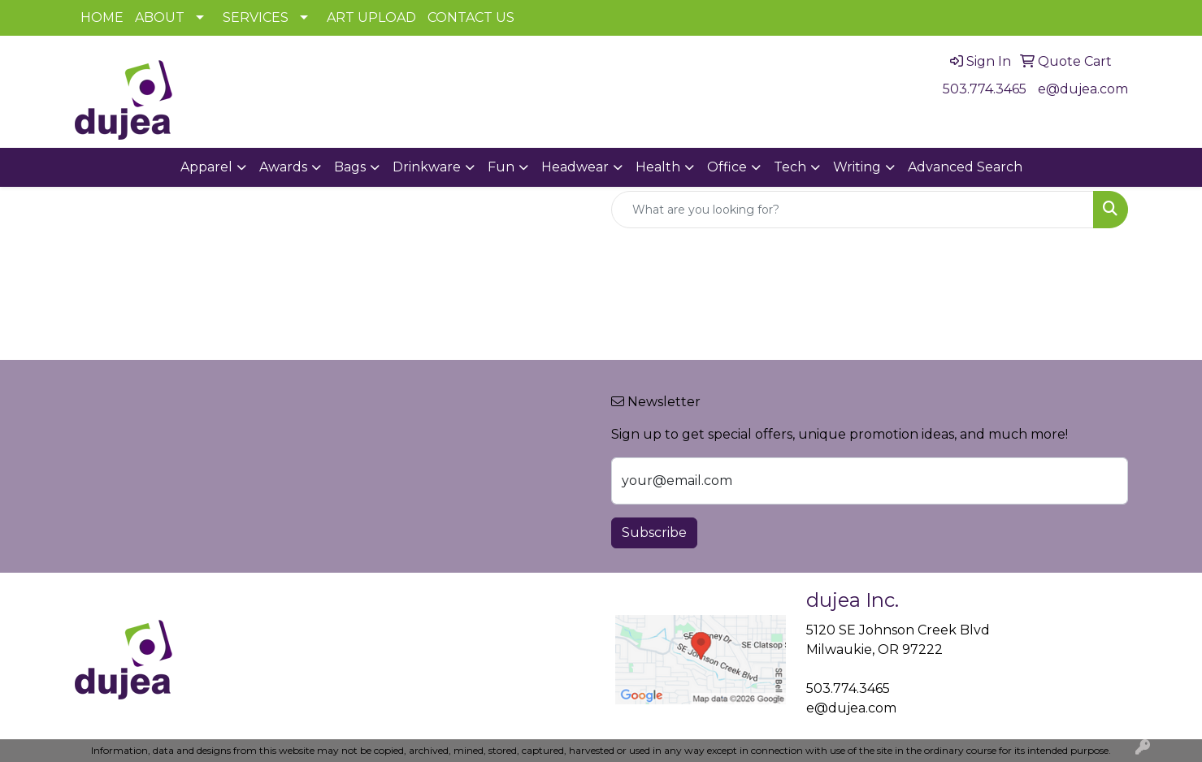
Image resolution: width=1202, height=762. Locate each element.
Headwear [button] (575, 167)
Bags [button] (350, 167)
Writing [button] (857, 167)
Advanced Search (965, 167)
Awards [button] (283, 167)
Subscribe (654, 532)
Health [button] (658, 167)
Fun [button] (501, 167)
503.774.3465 (984, 89)
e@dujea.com (1083, 89)
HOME (102, 17)
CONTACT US (470, 17)
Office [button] (727, 167)
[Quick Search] (852, 209)
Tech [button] (790, 167)
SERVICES (256, 17)
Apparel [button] (206, 167)
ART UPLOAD (371, 17)
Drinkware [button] (427, 167)
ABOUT (159, 17)
